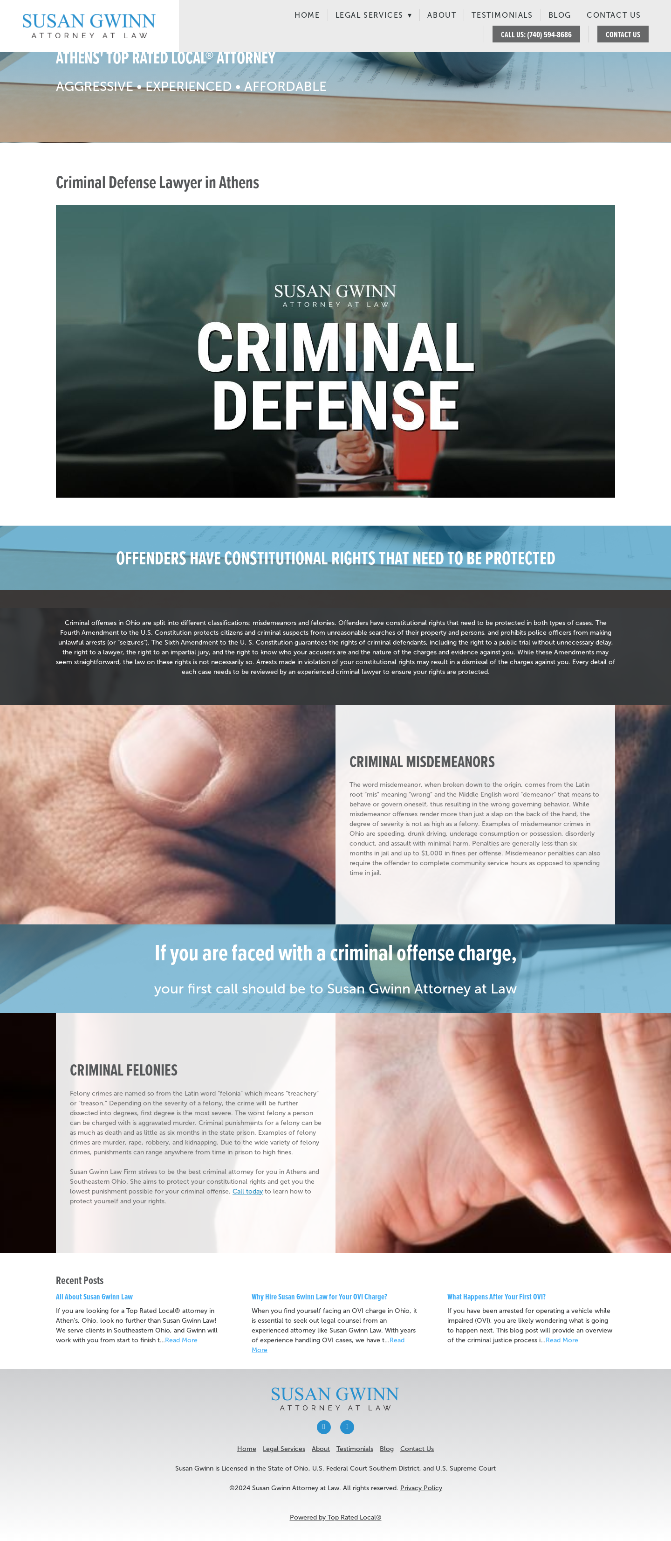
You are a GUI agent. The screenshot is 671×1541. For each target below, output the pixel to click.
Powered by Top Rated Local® (336, 1517)
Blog (559, 15)
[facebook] (324, 1427)
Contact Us (614, 15)
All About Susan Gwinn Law (94, 1296)
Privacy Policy (421, 1488)
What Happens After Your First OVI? (496, 1296)
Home (307, 15)
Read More (181, 1340)
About (441, 15)
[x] (347, 1427)
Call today (248, 1191)
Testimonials (502, 15)
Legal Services (374, 15)
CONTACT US (623, 34)
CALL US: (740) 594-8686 (536, 34)
